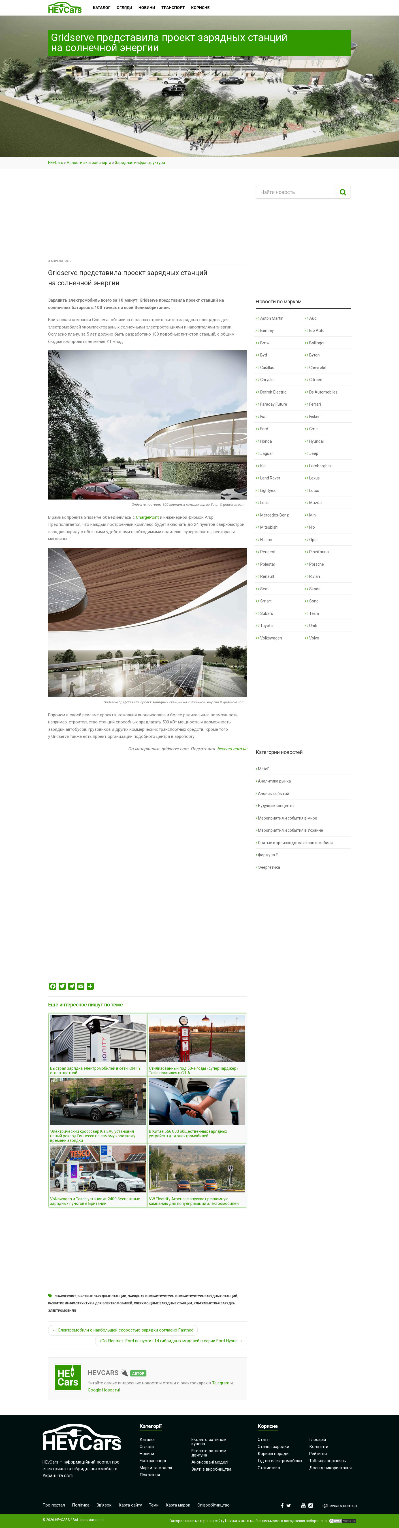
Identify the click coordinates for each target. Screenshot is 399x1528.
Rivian (312, 576)
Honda (264, 441)
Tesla (312, 613)
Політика (80, 1505)
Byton (312, 355)
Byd (261, 355)
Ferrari (313, 404)
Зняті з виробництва (211, 1469)
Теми (154, 1505)
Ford (262, 429)
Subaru (264, 613)
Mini (311, 515)
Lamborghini (318, 466)
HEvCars (55, 162)
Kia (261, 466)
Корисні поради (273, 1453)
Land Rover (268, 478)
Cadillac (265, 367)
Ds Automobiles (321, 392)
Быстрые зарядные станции (102, 1296)
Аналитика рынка (273, 781)
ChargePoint (147, 517)
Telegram (220, 1383)
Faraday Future (271, 404)
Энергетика (268, 867)
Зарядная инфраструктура (140, 162)
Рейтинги (318, 1453)
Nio (310, 527)
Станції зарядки (273, 1446)
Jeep (311, 453)
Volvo (312, 638)
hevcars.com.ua (232, 748)
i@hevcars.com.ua (340, 1505)
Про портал (53, 1505)
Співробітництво (213, 1505)
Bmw (263, 343)
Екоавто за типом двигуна (208, 1453)
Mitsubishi (267, 527)
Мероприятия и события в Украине (289, 830)
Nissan (264, 539)
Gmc (311, 429)
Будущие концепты (275, 805)
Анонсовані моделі (209, 1462)
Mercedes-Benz (272, 515)
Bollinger (315, 343)
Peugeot (266, 552)
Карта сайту (130, 1505)
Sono (312, 601)
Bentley (265, 330)
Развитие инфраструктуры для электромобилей (90, 1303)
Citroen (313, 379)
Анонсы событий (272, 793)
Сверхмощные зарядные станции (163, 1303)
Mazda (313, 502)
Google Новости (103, 1390)
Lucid (263, 502)
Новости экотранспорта (89, 162)
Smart (264, 601)
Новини (147, 1453)
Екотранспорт (153, 1460)
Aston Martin (269, 318)
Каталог (147, 1439)
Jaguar (264, 453)
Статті (264, 1439)
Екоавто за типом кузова (208, 1441)
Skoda (313, 589)
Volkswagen (269, 638)
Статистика (269, 1467)
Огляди (147, 1446)
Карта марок (178, 1505)
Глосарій (317, 1439)
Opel (311, 539)
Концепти (318, 1446)
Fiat (261, 416)
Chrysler (265, 379)
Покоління (150, 1474)
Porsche (314, 564)
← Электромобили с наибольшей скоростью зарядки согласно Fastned (122, 1330)
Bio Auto (315, 330)
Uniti (311, 625)
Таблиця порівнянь (327, 1460)
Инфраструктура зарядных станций (206, 1296)
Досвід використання (330, 1467)
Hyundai (314, 441)
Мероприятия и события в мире (286, 818)
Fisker (312, 416)
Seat (262, 589)
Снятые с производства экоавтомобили (294, 842)
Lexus (312, 478)
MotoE (263, 769)
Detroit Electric (271, 392)
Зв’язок (104, 1505)
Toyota (264, 625)
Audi (311, 318)
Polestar (265, 564)
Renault (265, 576)
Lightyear (266, 490)
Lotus (312, 490)
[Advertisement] (147, 215)
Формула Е (267, 855)
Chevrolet (316, 367)
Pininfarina (317, 552)
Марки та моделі (156, 1467)
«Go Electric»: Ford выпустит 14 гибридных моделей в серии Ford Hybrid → (171, 1340)
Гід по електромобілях (280, 1460)
